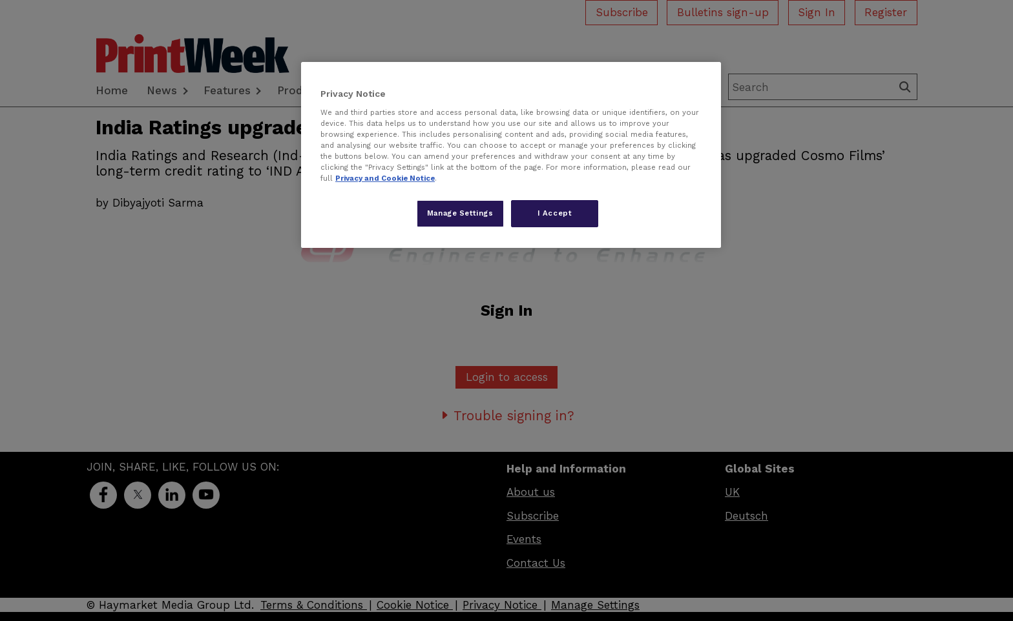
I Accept (555, 213)
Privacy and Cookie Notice (385, 178)
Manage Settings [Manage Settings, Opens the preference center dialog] (460, 213)
